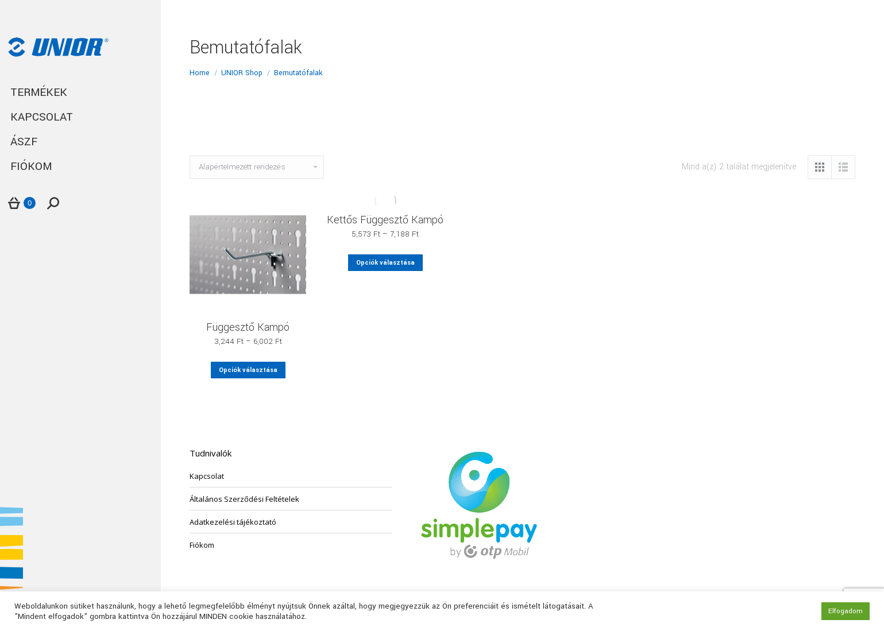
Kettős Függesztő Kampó (385, 219)
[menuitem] (80, 92)
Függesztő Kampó (247, 327)
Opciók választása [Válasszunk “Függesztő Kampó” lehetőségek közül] (248, 370)
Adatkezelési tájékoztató (233, 522)
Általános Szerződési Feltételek (244, 499)
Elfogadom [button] (845, 611)
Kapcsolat (207, 476)
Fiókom (202, 545)
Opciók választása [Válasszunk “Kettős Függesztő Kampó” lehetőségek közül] (385, 262)
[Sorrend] (257, 167)
